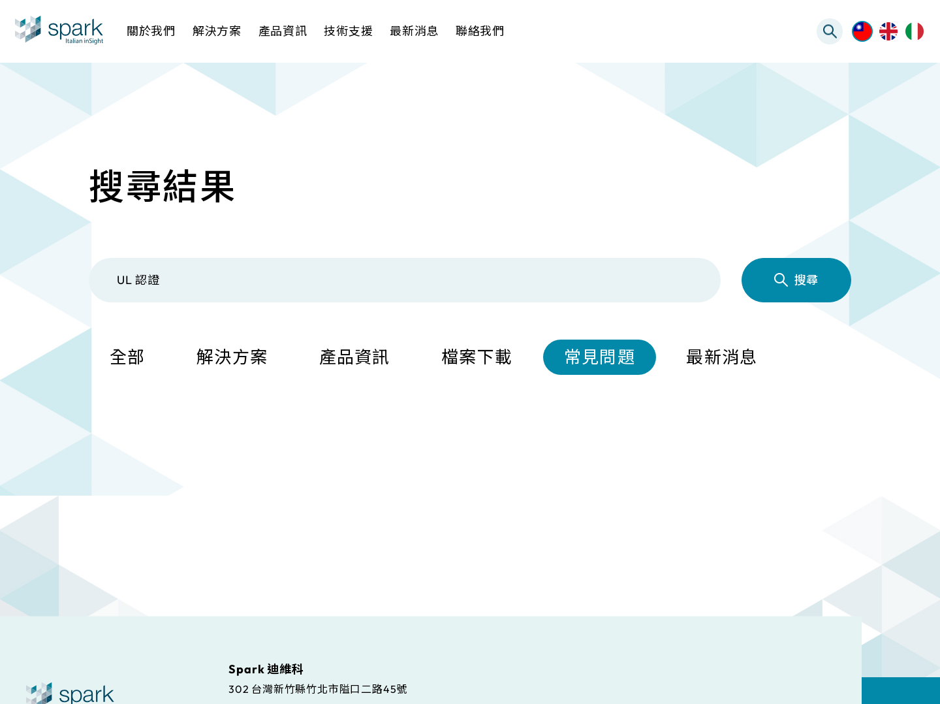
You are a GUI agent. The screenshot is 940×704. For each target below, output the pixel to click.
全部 (128, 357)
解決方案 (232, 357)
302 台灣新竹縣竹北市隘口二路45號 (317, 688)
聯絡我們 (480, 31)
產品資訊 (354, 357)
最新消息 (721, 357)
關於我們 (151, 31)
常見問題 (599, 357)
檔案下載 (476, 357)
